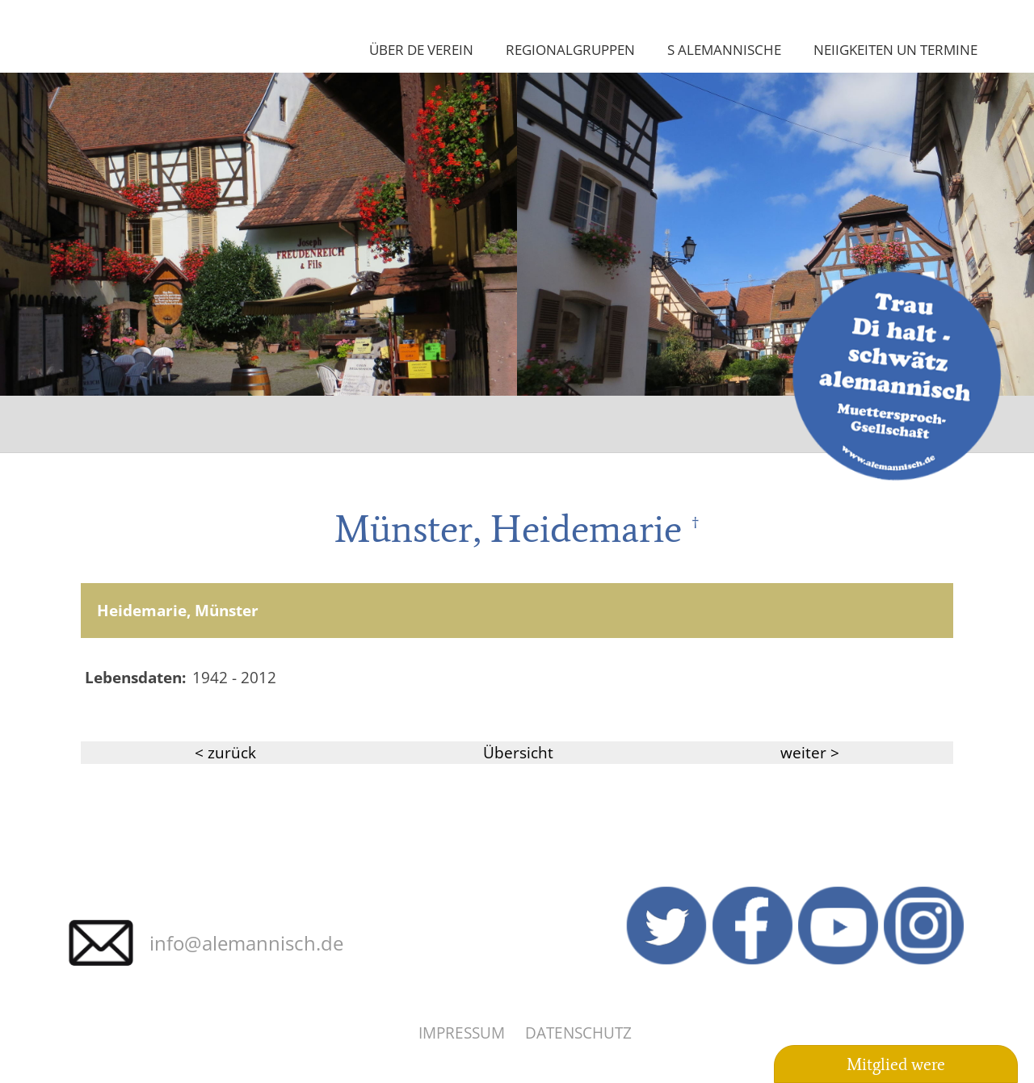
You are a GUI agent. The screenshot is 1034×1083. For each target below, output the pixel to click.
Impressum (461, 1032)
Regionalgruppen (570, 49)
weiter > (809, 752)
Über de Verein (421, 49)
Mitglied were (896, 1064)
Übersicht (518, 752)
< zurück (225, 752)
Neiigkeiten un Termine (895, 49)
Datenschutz (578, 1032)
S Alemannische (724, 49)
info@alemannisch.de (246, 943)
